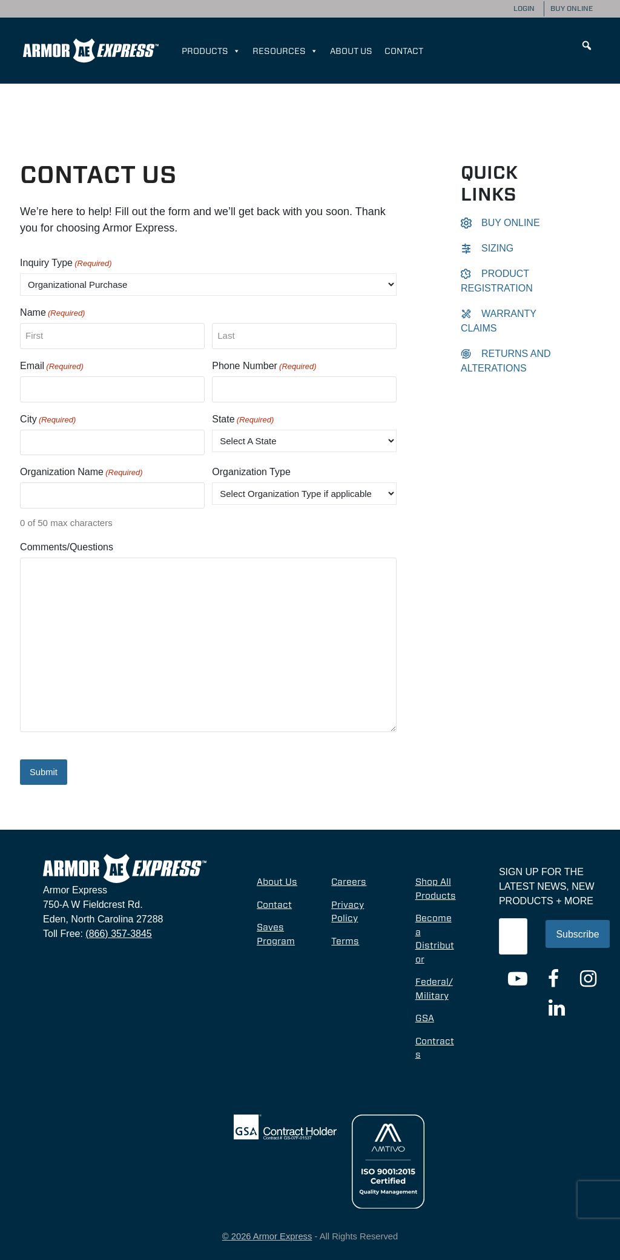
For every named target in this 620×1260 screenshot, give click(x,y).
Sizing (487, 248)
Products (211, 51)
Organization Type (251, 472)
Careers (348, 880)
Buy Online (571, 8)
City (48, 420)
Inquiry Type (66, 264)
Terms (345, 939)
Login (524, 8)
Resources (285, 51)
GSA (424, 1017)
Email (52, 367)
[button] (587, 45)
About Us (351, 51)
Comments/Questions (66, 547)
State (243, 420)
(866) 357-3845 (118, 932)
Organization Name (81, 473)
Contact (403, 51)
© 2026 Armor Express (267, 1235)
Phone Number (264, 367)
